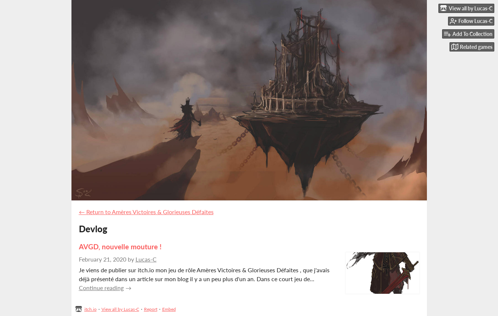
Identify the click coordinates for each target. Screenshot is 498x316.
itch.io (90, 309)
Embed (169, 309)
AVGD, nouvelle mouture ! (120, 246)
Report (150, 309)
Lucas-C (146, 259)
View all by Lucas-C (120, 309)
